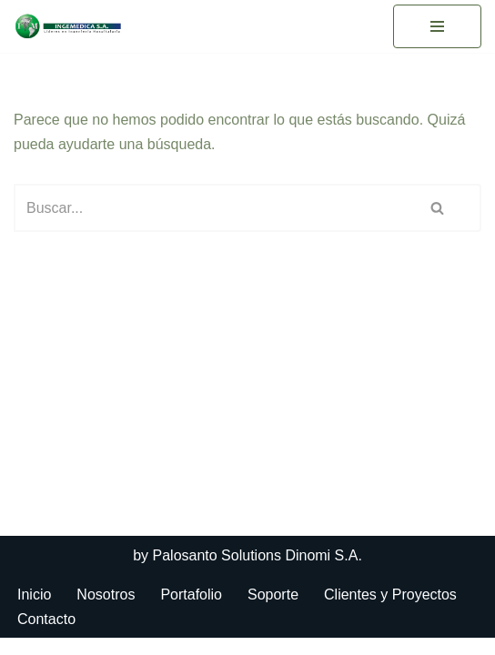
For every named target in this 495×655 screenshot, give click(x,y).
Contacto (46, 635)
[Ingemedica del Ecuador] (68, 26)
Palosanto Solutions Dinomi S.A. (257, 572)
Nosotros (105, 612)
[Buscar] (204, 208)
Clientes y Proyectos (390, 612)
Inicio (34, 612)
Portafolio (191, 612)
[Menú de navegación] (437, 26)
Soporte (273, 612)
